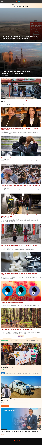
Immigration (3, 364)
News (3, 373)
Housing (34, 373)
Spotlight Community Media (5, 126)
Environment (25, 373)
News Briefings (5, 406)
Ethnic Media (16, 340)
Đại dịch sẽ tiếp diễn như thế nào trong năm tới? (12, 302)
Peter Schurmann (4, 330)
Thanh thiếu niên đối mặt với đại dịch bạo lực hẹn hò (14, 157)
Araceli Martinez (4, 367)
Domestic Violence (12, 373)
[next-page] (3, 369)
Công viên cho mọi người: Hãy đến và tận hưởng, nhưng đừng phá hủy (16, 329)
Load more (21, 336)
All (11, 340)
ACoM (2, 101)
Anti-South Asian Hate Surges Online (10, 399)
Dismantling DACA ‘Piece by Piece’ (9, 366)
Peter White (3, 159)
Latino (21, 340)
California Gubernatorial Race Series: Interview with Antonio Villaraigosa (19, 431)
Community (4, 340)
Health (30, 373)
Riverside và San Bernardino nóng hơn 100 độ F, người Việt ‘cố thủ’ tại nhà (19, 100)
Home (3, 4)
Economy (19, 373)
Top (7, 373)
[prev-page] (1, 369)
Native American (32, 340)
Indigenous (26, 340)
